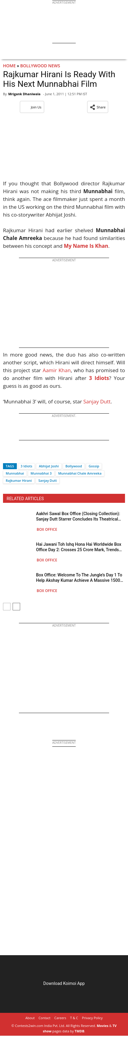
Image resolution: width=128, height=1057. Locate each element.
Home (9, 65)
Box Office (47, 529)
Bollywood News (40, 65)
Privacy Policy (92, 1018)
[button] (97, 107)
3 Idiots (26, 466)
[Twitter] (17, 455)
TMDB (79, 1031)
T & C (74, 1018)
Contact (44, 1018)
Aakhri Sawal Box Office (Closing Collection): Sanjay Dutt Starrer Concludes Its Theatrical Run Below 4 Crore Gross (78, 516)
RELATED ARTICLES (25, 498)
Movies (102, 1025)
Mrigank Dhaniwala (24, 94)
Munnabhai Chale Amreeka (80, 473)
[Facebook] (7, 455)
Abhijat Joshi (49, 466)
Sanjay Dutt (97, 401)
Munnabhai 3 (41, 473)
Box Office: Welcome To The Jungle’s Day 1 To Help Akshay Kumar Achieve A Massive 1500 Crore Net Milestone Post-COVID (79, 578)
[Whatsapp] (27, 455)
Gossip (94, 466)
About (30, 1018)
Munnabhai (15, 473)
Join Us (32, 107)
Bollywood (74, 466)
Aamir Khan (57, 370)
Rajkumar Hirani (19, 480)
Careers (60, 1018)
